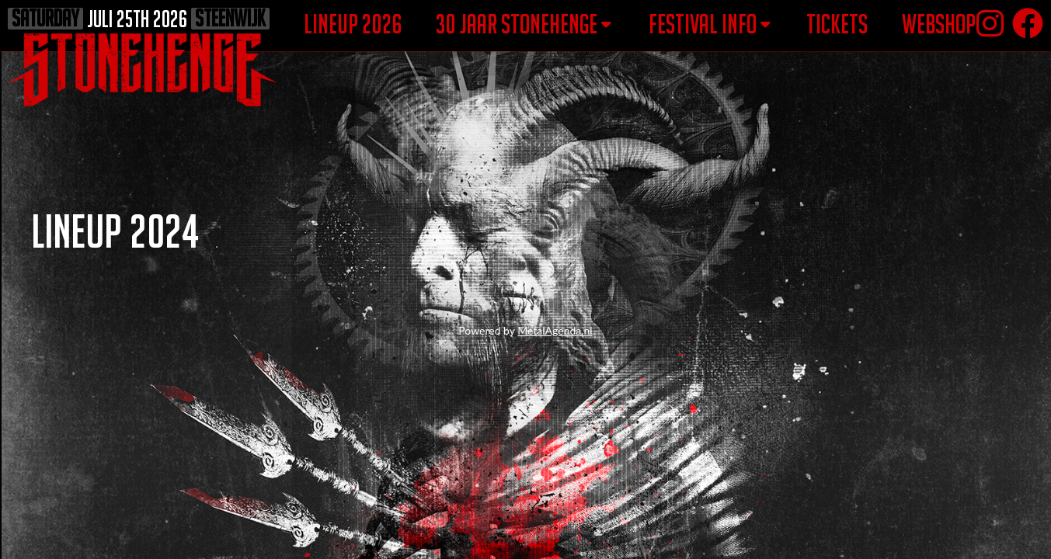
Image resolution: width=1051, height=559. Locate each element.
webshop (939, 24)
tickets (837, 24)
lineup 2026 (353, 24)
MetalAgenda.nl (554, 330)
